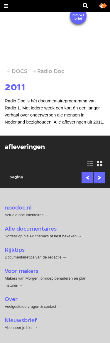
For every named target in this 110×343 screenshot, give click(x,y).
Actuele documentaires (24, 215)
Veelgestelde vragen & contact (30, 306)
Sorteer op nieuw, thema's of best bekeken (41, 236)
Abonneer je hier (19, 327)
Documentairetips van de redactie (33, 257)
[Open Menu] (6, 6)
